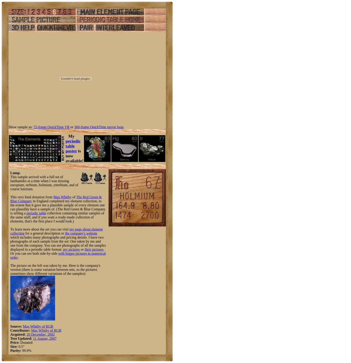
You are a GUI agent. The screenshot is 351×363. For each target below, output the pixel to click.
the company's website (81, 233)
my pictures (71, 249)
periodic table (36, 213)
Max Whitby (62, 197)
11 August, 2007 (45, 338)
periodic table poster (73, 146)
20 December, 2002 (41, 334)
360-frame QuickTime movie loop (98, 127)
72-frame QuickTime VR (52, 127)
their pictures (94, 249)
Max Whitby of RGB (38, 326)
